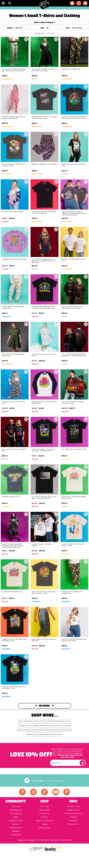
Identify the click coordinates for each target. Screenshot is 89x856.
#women (67, 721)
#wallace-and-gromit (44, 734)
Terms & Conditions (73, 813)
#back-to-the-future (24, 730)
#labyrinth (43, 725)
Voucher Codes (73, 806)
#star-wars (59, 725)
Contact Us (44, 813)
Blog (16, 817)
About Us (16, 806)
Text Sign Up (15, 813)
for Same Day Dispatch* (44, 781)
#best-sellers (29, 721)
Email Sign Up (16, 810)
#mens (37, 721)
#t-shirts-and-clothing (55, 721)
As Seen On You (16, 820)
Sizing (44, 824)
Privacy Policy (73, 810)
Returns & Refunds (44, 820)
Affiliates (16, 831)
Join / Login (44, 806)
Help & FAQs (44, 810)
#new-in (43, 721)
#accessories (56, 730)
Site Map (73, 820)
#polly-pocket (57, 734)
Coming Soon (16, 835)
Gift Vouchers (44, 828)
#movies (51, 725)
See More (44, 705)
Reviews (15, 824)
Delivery (44, 817)
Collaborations (15, 828)
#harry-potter (34, 725)
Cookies (73, 817)
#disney (47, 730)
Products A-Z (73, 824)
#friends (67, 725)
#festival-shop (66, 730)
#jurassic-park (23, 725)
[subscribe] (82, 763)
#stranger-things (38, 730)
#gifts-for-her (31, 734)
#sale (20, 721)
